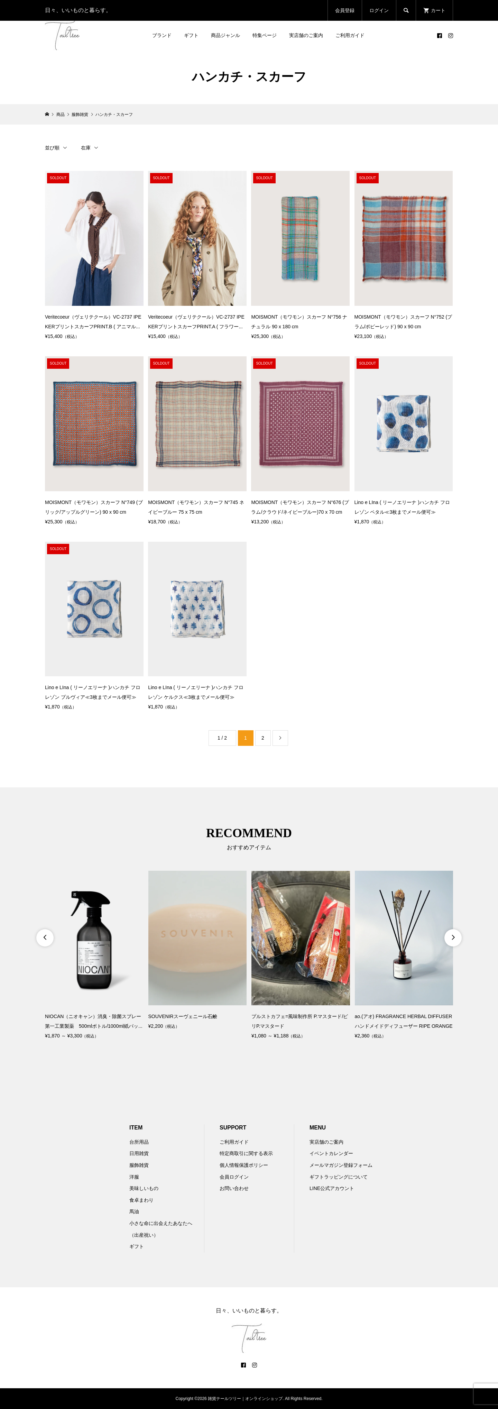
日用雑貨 (139, 1153)
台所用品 (139, 1142)
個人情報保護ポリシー (244, 1165)
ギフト (191, 35)
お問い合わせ (234, 1188)
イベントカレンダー (331, 1153)
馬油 (134, 1211)
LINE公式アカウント (332, 1188)
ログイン (379, 10)
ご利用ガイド (350, 35)
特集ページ (264, 35)
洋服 (134, 1177)
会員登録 (344, 10)
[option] (94, 956)
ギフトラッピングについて (339, 1177)
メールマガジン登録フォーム (341, 1165)
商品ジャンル (225, 35)
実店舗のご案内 (306, 35)
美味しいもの (143, 1188)
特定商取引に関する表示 (246, 1153)
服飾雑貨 (139, 1165)
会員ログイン (234, 1177)
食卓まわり (141, 1200)
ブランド (162, 35)
